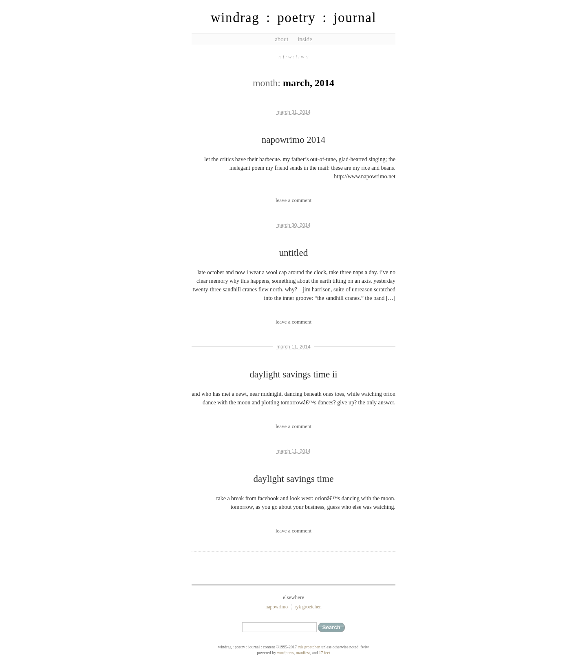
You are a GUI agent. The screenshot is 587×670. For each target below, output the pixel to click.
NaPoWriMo (276, 607)
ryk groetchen (307, 607)
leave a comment (293, 200)
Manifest (303, 652)
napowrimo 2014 (294, 140)
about (281, 39)
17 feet (324, 652)
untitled (293, 253)
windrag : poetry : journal (294, 17)
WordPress (285, 652)
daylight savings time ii (293, 374)
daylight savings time (294, 479)
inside (305, 39)
